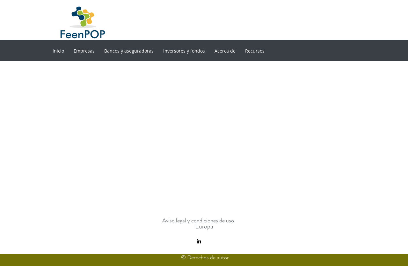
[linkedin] (199, 241)
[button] (84, 51)
